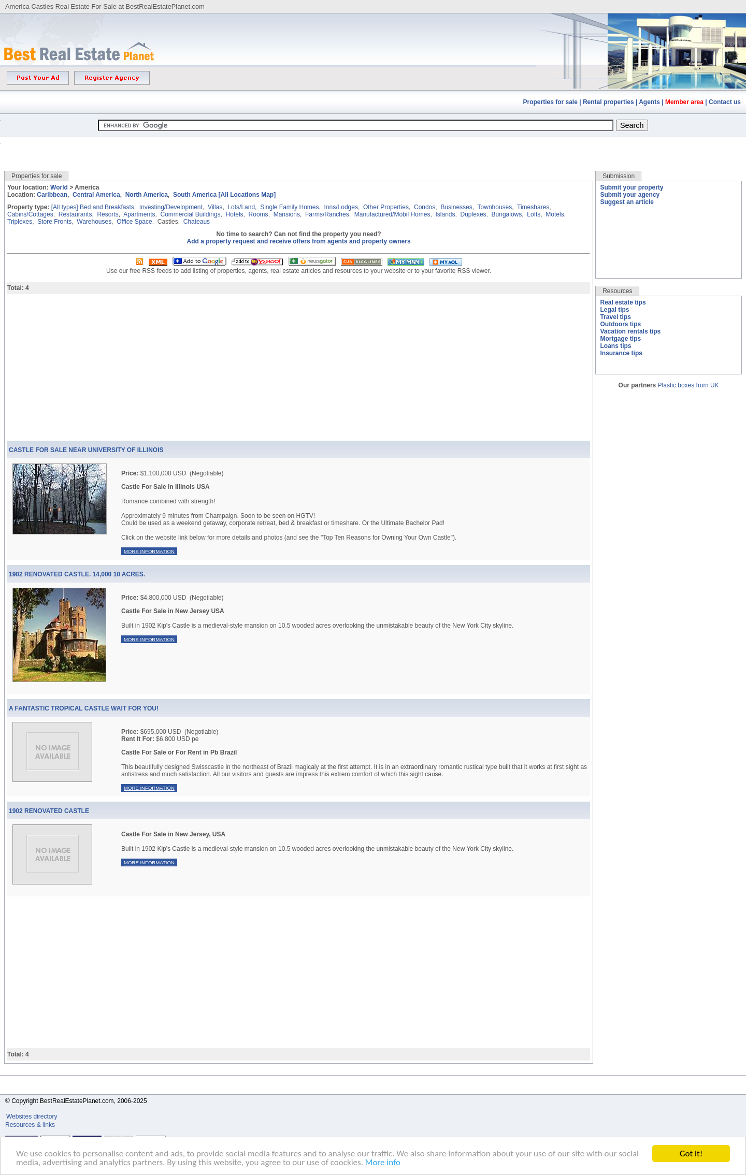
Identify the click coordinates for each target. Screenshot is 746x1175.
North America (146, 194)
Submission (618, 176)
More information (149, 551)
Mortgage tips (620, 338)
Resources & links (30, 1124)
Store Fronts (54, 221)
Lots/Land (241, 207)
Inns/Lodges (341, 207)
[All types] (64, 207)
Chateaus (196, 221)
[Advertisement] (373, 146)
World (59, 187)
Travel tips (615, 317)
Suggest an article (627, 202)
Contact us (725, 102)
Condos (424, 207)
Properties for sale (550, 102)
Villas (215, 207)
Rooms (258, 214)
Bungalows (507, 214)
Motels (555, 214)
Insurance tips (621, 353)
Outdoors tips (620, 324)
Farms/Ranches (327, 214)
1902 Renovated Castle (49, 811)
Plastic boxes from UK (688, 385)
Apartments (139, 214)
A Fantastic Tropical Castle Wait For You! (84, 708)
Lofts (533, 214)
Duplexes (473, 214)
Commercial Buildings (191, 214)
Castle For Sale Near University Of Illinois (86, 450)
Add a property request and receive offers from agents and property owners (299, 241)
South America (195, 194)
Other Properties (386, 207)
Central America (96, 194)
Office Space (134, 221)
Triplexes (19, 221)
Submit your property (632, 187)
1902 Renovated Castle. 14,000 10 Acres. (77, 574)
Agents (649, 102)
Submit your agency (630, 194)
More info (382, 1162)
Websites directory (32, 1116)
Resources (617, 291)
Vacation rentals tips (630, 331)
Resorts (107, 214)
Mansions (287, 214)
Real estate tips (623, 302)
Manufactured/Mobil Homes (392, 214)
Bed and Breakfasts (107, 207)
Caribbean (52, 194)
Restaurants (75, 214)
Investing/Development (171, 207)
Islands (445, 214)
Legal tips (614, 309)
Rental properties (608, 102)
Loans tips (616, 346)
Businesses (456, 207)
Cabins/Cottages (30, 214)
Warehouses (94, 221)
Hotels (234, 214)
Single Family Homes (289, 207)
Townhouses (495, 207)
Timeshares (533, 207)
